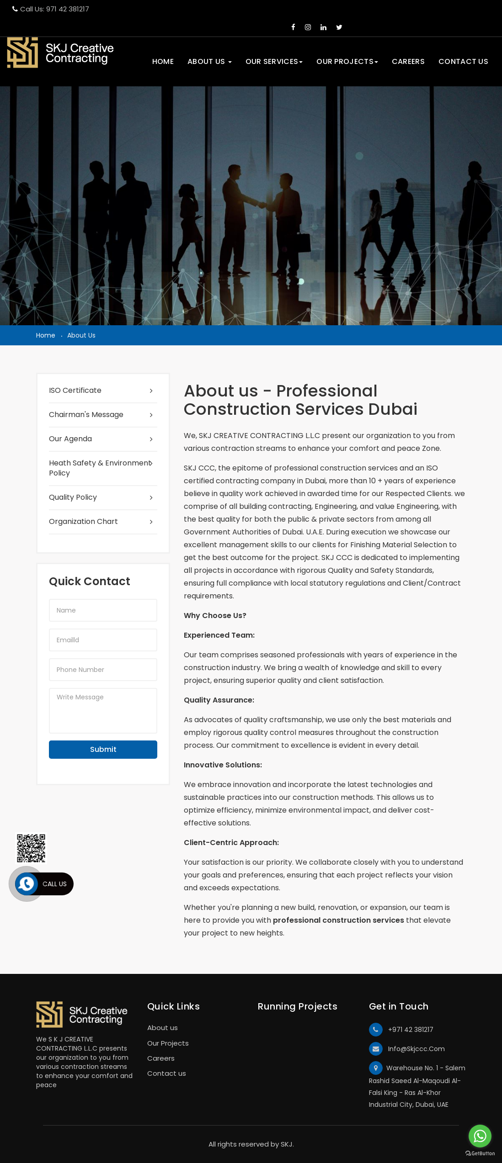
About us (209, 61)
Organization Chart (83, 522)
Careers (408, 61)
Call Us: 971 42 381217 (50, 9)
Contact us (166, 1073)
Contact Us (463, 61)
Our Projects (347, 61)
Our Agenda (70, 439)
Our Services (274, 61)
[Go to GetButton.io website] (480, 1154)
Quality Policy (73, 497)
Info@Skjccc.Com (407, 1049)
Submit (103, 749)
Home (163, 61)
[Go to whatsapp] (480, 1136)
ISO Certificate (75, 391)
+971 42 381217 (401, 1029)
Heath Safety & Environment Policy (100, 468)
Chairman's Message (86, 415)
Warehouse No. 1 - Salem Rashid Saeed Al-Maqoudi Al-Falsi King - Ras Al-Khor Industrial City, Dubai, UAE (417, 1085)
